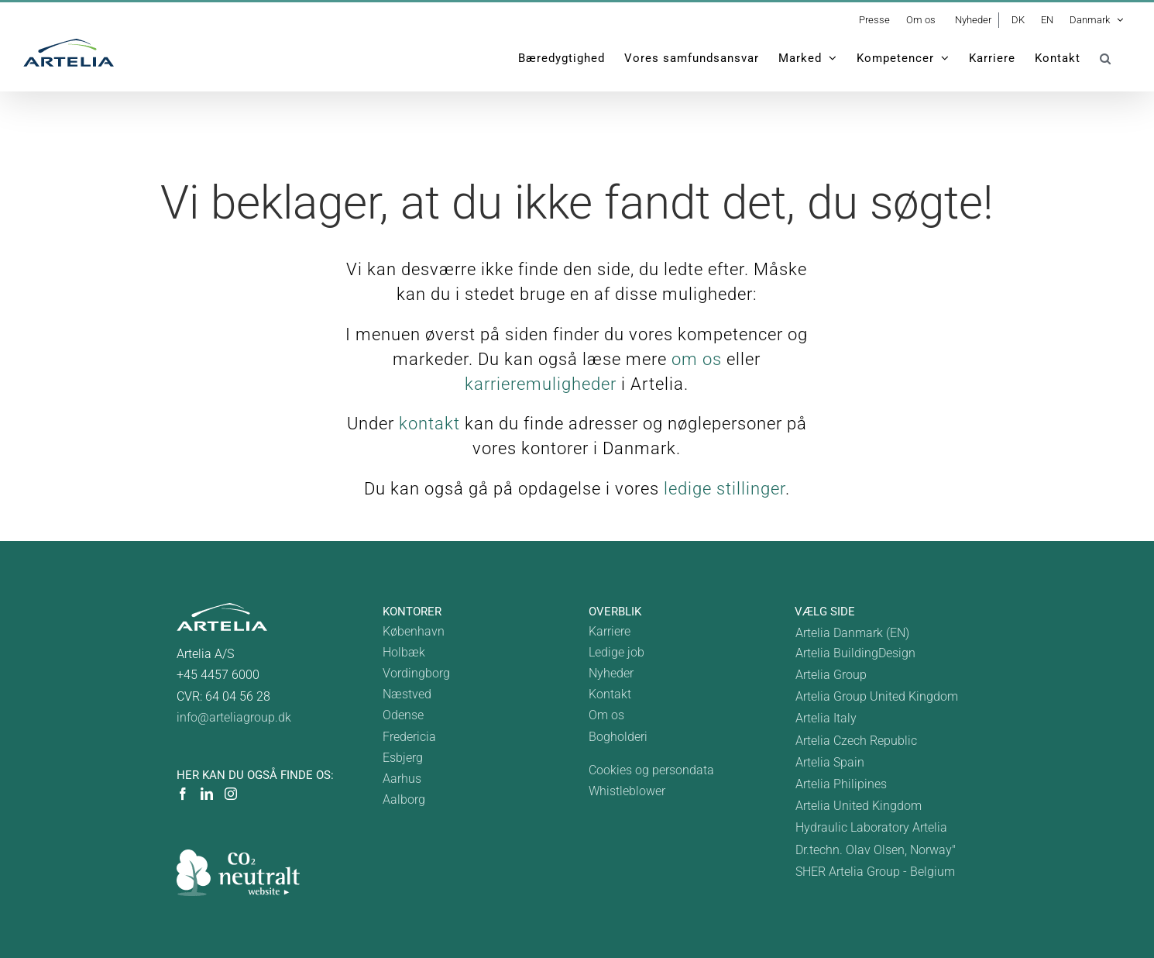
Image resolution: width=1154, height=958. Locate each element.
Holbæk (404, 652)
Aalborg (404, 799)
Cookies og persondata (651, 770)
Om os (606, 715)
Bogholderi (618, 736)
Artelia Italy (826, 718)
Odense (403, 715)
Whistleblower (627, 791)
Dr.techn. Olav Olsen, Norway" (875, 850)
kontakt (429, 423)
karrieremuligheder (540, 384)
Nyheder (611, 673)
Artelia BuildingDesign (855, 653)
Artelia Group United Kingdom (876, 696)
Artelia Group (831, 674)
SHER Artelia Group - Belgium (875, 871)
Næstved (407, 694)
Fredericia (409, 736)
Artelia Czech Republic (856, 740)
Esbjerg (403, 757)
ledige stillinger (724, 488)
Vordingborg (416, 673)
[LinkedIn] (207, 793)
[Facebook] (183, 793)
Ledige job (616, 652)
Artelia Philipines (841, 784)
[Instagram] (231, 793)
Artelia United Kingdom (858, 805)
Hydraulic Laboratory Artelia (871, 827)
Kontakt (610, 694)
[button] (1105, 58)
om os (696, 359)
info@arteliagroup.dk (234, 717)
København (414, 631)
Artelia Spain (829, 762)
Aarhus (402, 778)
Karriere (609, 631)
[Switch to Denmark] (876, 633)
